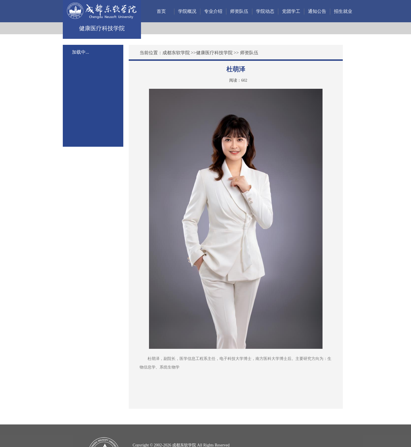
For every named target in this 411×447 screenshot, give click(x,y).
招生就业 (343, 11)
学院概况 (187, 11)
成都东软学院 (176, 52)
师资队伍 (239, 11)
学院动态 (265, 11)
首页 (161, 11)
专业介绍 (213, 11)
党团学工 (291, 11)
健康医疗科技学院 (214, 52)
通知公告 (317, 11)
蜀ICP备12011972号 (150, 433)
